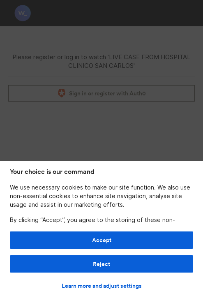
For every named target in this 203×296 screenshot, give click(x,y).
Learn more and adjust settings (102, 285)
